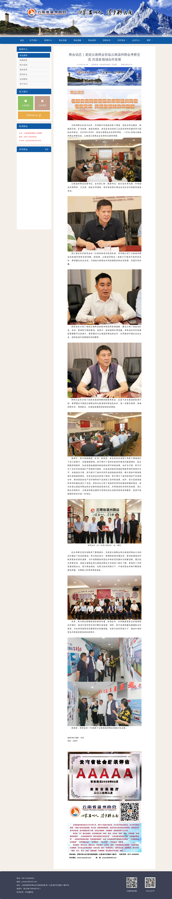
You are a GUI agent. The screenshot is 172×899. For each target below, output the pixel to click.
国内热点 (23, 74)
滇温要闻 (23, 79)
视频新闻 (23, 60)
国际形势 (23, 69)
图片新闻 (23, 65)
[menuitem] (22, 40)
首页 (22, 40)
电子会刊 (23, 84)
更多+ (46, 150)
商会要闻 (23, 55)
